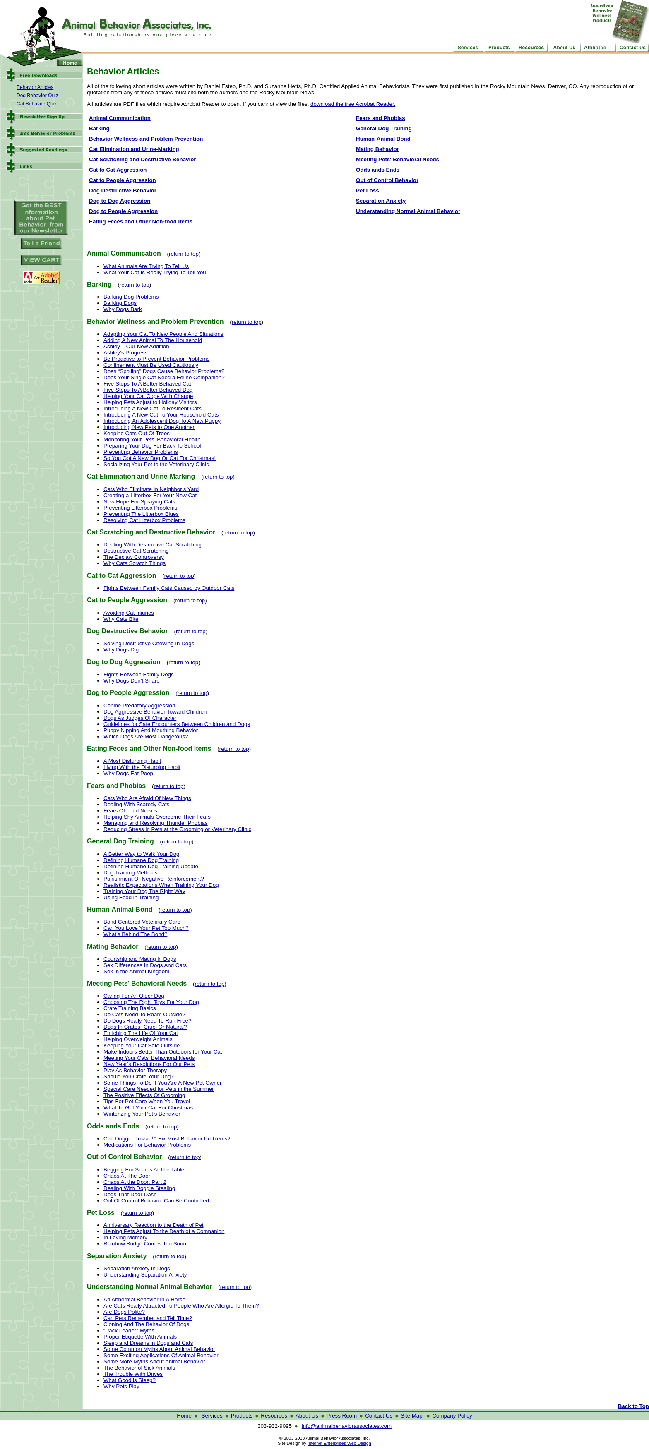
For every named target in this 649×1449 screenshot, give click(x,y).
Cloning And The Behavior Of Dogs (146, 1324)
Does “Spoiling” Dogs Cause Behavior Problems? (163, 371)
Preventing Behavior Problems (140, 452)
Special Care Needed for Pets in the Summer (158, 1089)
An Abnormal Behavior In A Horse (144, 1299)
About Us (307, 1416)
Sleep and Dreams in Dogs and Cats (148, 1343)
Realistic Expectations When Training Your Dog (161, 885)
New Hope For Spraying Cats (139, 501)
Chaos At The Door (126, 1176)
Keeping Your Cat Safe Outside (141, 1045)
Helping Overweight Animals (138, 1039)
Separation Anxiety (381, 201)
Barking (99, 128)
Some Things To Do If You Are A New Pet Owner (162, 1083)
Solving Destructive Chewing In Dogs (148, 643)
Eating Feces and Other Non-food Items (140, 221)
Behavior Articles (35, 87)
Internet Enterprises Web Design (339, 1443)
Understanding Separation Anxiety (145, 1275)
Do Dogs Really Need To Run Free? (147, 1021)
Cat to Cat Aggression (118, 170)
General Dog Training (384, 128)
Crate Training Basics (129, 1008)
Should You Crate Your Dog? (138, 1076)
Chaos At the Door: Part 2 (134, 1182)
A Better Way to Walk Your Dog (141, 854)
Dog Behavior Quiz (37, 95)
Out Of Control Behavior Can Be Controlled (156, 1201)
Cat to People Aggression (122, 180)
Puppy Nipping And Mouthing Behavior (150, 730)
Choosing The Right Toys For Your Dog (151, 1002)
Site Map (412, 1416)
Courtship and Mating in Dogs (139, 959)
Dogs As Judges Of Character (139, 718)
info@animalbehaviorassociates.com (347, 1426)
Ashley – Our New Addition (136, 346)
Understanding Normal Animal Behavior (408, 211)
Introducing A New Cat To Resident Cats (152, 408)
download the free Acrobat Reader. (352, 104)
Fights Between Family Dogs (138, 674)
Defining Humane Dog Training (141, 860)
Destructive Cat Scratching (136, 551)
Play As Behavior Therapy (135, 1070)
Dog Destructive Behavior (122, 190)
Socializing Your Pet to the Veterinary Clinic (156, 464)
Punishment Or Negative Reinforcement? (153, 879)
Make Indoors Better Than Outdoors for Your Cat (162, 1052)
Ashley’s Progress (125, 353)
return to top (184, 254)
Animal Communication (120, 118)
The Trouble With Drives (133, 1374)
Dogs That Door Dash (130, 1194)
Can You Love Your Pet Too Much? (146, 928)
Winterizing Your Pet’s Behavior (141, 1114)
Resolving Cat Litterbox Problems (144, 520)
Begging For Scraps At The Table (143, 1169)
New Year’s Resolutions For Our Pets (149, 1064)
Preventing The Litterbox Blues (141, 514)
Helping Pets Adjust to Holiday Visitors (150, 402)
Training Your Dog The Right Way (144, 891)
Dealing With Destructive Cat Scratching (152, 544)
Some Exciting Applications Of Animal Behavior (161, 1355)
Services (212, 1416)
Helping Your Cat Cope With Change (148, 396)
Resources (274, 1416)
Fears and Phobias (380, 118)
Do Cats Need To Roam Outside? (144, 1014)
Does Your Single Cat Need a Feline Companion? (164, 377)
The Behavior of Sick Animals (139, 1368)
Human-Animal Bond (383, 139)
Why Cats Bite (120, 619)
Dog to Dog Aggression (119, 201)
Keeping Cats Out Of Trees (136, 433)
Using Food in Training (131, 897)
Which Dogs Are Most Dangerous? (145, 736)
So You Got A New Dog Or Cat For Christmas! (159, 458)
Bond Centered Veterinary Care (141, 922)
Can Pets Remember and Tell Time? (147, 1318)
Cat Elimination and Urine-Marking (134, 149)
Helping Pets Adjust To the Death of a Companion (163, 1231)
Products (242, 1416)
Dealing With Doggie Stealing (139, 1188)
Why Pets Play (121, 1386)
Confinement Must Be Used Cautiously (150, 365)
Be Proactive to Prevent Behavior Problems (156, 359)
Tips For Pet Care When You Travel (146, 1101)
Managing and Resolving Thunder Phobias (155, 823)
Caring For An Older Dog (133, 996)
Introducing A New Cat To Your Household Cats (161, 415)
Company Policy (452, 1416)
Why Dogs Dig (121, 650)
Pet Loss (367, 190)
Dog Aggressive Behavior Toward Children (155, 712)
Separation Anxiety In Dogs (136, 1268)
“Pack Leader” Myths (128, 1330)
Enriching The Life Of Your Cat (140, 1033)
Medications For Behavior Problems (147, 1145)
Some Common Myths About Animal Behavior (159, 1349)
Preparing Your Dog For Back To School (152, 446)
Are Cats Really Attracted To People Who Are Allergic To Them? (181, 1306)
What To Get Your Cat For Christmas (148, 1107)
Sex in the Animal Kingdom (136, 971)
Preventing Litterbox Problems (140, 508)
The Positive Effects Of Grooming (144, 1095)
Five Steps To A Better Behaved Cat (147, 384)
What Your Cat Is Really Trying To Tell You (154, 272)
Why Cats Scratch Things (134, 563)
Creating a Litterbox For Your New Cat (150, 495)
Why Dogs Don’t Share (131, 681)
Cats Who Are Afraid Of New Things (147, 798)
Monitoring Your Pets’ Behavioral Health (151, 439)
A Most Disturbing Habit (132, 761)
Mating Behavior (377, 149)
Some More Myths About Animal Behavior (154, 1361)
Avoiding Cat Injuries (128, 613)
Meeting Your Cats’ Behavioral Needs (149, 1058)
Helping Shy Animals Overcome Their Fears (157, 817)
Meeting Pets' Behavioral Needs (397, 159)
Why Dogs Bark (122, 309)
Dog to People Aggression (123, 211)
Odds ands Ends (377, 170)
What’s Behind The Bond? (135, 934)
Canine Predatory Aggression (139, 705)
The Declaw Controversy (133, 557)
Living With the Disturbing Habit (141, 767)
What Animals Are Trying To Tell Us (146, 266)
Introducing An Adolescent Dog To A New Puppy (162, 421)
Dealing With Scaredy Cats (136, 804)
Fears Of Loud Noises (130, 810)
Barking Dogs (120, 303)
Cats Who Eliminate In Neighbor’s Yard (151, 489)
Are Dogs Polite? (124, 1312)
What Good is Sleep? (129, 1380)
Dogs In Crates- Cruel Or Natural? (145, 1027)
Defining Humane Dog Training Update (150, 866)
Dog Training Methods (130, 872)
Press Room (342, 1416)
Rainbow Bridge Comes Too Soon (144, 1244)
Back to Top (633, 1406)
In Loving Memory (125, 1237)
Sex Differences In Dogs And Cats (145, 965)
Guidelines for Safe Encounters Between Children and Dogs (176, 724)
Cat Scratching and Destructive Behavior (142, 159)
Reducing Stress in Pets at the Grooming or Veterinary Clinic (177, 829)
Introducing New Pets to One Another (149, 427)
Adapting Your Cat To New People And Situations (163, 334)
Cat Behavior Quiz (37, 104)
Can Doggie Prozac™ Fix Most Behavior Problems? (167, 1138)
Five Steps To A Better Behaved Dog (147, 390)
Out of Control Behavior (387, 180)
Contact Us (378, 1416)
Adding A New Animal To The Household (152, 340)
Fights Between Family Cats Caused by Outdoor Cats (168, 588)
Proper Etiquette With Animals (140, 1337)
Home (184, 1416)
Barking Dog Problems (131, 297)
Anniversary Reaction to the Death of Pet (153, 1225)
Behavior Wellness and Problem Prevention (146, 139)
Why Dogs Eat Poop (128, 773)
